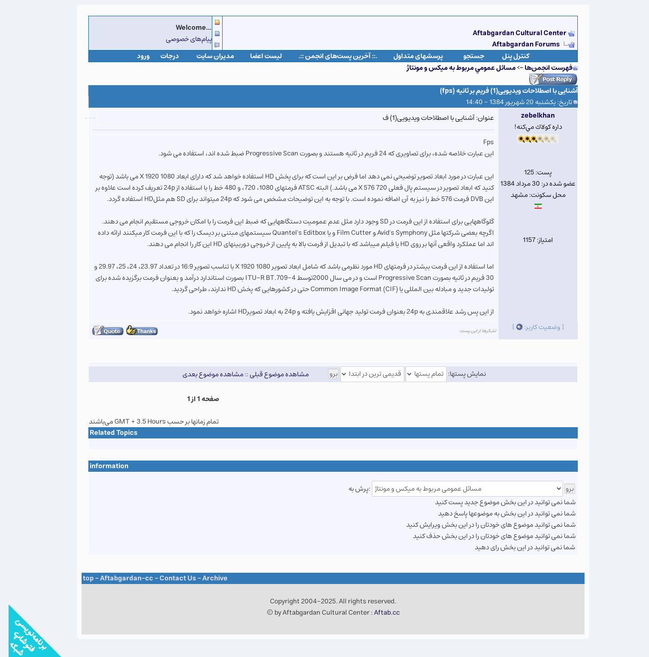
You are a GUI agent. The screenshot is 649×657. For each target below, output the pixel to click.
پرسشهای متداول (409, 56)
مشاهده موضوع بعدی (204, 374)
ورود (134, 56)
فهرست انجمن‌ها (540, 68)
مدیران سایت (206, 56)
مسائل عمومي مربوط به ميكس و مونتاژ (452, 68)
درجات (161, 56)
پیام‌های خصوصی (180, 39)
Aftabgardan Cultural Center (511, 33)
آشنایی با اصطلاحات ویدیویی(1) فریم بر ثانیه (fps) (500, 91)
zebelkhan (529, 116)
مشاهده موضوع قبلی (270, 374)
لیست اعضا (258, 56)
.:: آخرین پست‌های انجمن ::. (329, 56)
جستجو (465, 56)
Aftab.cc (378, 613)
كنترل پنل (507, 56)
